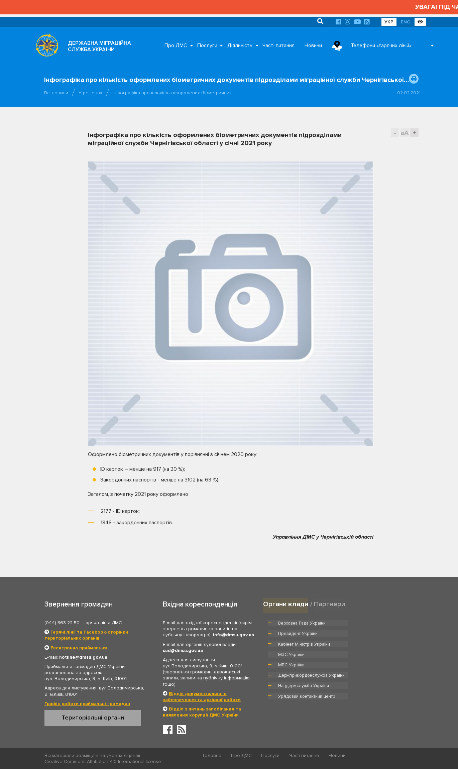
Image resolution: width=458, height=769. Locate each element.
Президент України (373, 623)
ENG (405, 22)
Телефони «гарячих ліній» (381, 45)
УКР (388, 22)
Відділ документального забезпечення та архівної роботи (202, 696)
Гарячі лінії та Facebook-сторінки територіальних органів (86, 635)
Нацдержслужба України (303, 660)
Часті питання (278, 45)
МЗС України (366, 633)
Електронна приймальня (78, 648)
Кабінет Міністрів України (303, 633)
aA (404, 133)
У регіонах (90, 93)
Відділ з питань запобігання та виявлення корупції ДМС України (202, 712)
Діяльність (239, 45)
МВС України (291, 643)
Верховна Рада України (302, 623)
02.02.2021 (409, 93)
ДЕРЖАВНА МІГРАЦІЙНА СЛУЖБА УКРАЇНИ (99, 46)
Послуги (207, 45)
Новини (313, 45)
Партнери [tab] (329, 604)
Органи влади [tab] (285, 604)
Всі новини (56, 93)
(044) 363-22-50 (62, 623)
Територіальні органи (93, 717)
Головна (212, 756)
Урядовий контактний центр (382, 660)
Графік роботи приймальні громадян (87, 703)
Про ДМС (175, 45)
